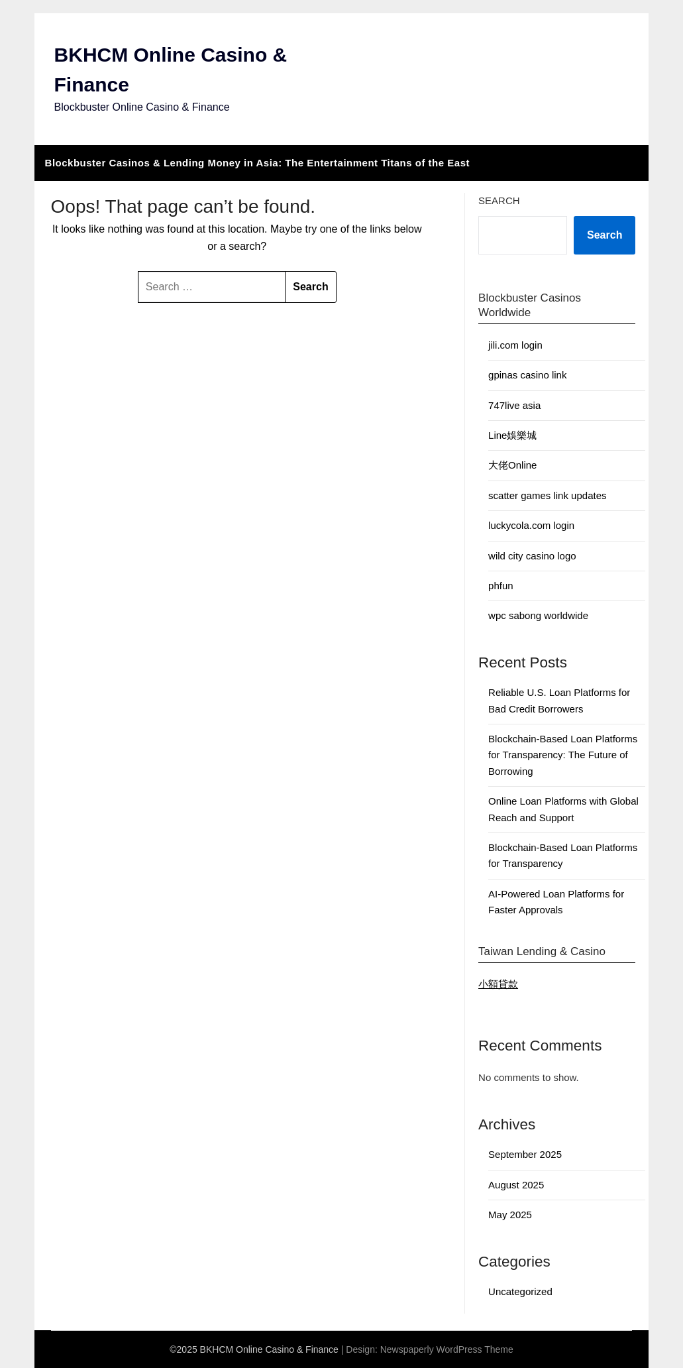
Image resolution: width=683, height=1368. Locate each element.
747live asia (514, 405)
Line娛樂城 (512, 435)
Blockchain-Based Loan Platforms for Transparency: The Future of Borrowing (562, 755)
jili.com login (515, 345)
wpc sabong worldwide (538, 615)
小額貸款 (498, 984)
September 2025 (525, 1154)
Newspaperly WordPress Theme (446, 1349)
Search (499, 200)
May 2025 (510, 1214)
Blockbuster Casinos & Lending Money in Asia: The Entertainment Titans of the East (257, 162)
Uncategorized (520, 1291)
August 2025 (516, 1184)
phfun (500, 585)
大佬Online (512, 465)
